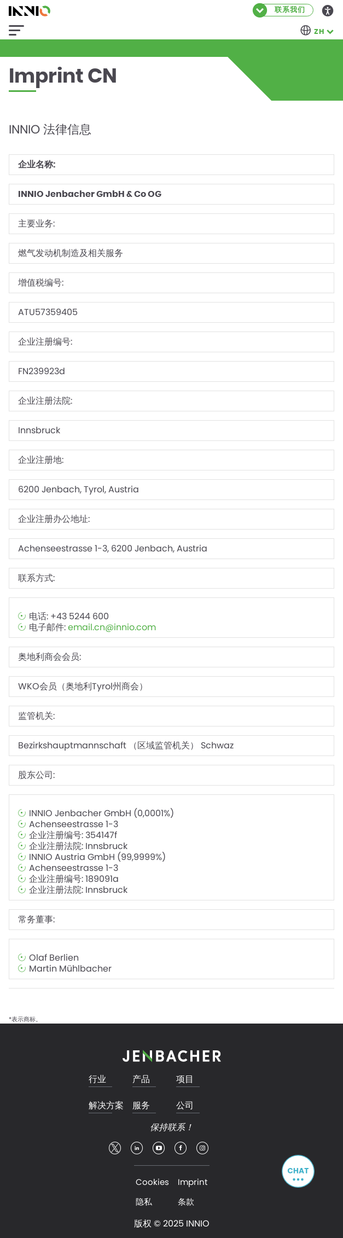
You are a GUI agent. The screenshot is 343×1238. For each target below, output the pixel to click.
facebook (180, 1148)
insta (202, 1148)
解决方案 (106, 1106)
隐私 (144, 1201)
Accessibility (328, 10)
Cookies (152, 1182)
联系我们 (290, 10)
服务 (141, 1106)
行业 (97, 1079)
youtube (158, 1148)
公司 (185, 1106)
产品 (141, 1079)
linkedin (136, 1148)
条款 (186, 1201)
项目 (185, 1079)
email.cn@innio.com (112, 627)
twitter (114, 1148)
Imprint (192, 1182)
